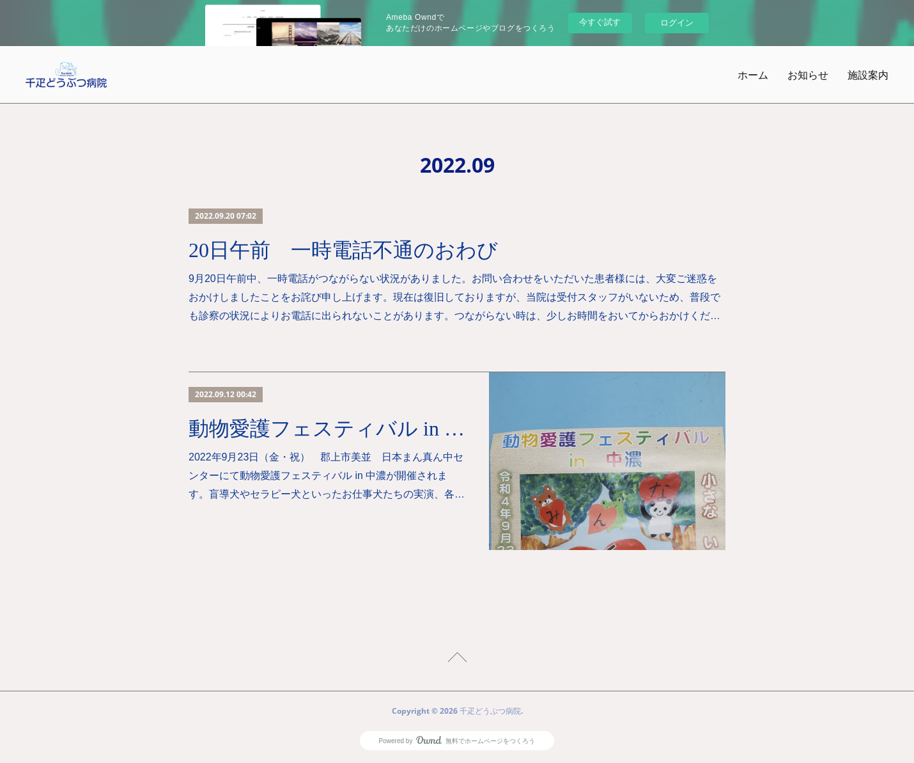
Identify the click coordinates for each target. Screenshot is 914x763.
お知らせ (807, 75)
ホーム (753, 75)
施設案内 (868, 75)
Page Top (457, 659)
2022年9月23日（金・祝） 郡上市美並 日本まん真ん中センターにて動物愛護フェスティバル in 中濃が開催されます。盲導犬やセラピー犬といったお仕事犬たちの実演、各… (327, 475)
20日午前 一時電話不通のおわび (343, 250)
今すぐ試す (600, 22)
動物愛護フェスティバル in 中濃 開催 (328, 428)
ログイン (676, 23)
